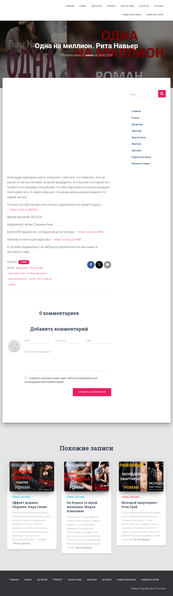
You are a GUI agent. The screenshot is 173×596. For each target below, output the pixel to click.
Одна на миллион (17, 278)
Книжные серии (154, 15)
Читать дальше (21, 543)
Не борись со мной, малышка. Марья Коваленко (82, 507)
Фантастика (127, 6)
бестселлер (36, 267)
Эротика (158, 6)
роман (11, 284)
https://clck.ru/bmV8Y (68, 239)
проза (32, 278)
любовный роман (37, 273)
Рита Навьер (44, 278)
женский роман (16, 273)
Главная (69, 6)
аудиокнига (22, 267)
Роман (82, 6)
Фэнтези (144, 6)
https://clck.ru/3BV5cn (24, 209)
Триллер (111, 6)
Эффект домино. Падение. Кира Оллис (29, 505)
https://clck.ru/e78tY (91, 232)
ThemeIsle (160, 588)
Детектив (96, 6)
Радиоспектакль (132, 15)
